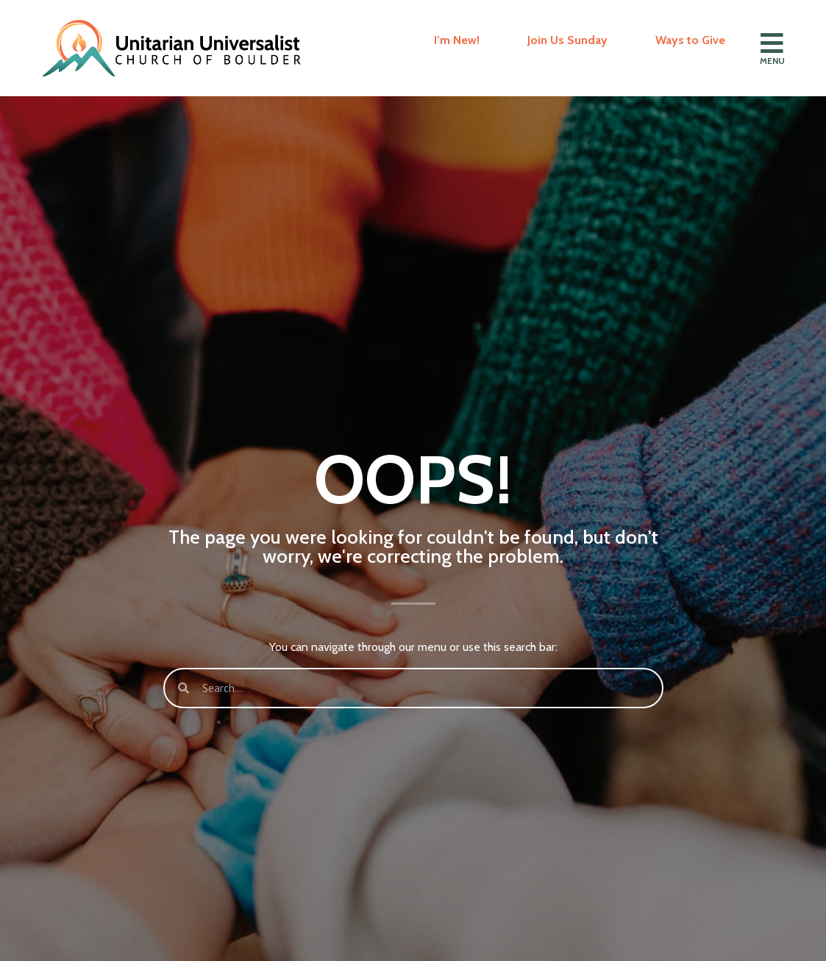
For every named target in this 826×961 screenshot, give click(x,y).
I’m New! (457, 40)
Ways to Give (690, 40)
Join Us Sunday (567, 40)
